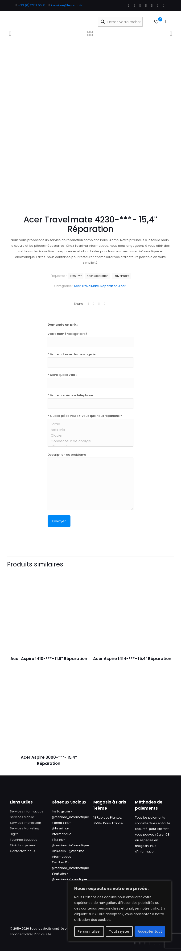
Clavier (88, 435)
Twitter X (59, 862)
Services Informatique (27, 811)
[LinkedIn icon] (146, 5)
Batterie (88, 430)
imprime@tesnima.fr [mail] (66, 5)
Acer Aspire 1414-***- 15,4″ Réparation (132, 658)
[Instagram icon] (158, 5)
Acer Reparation (97, 276)
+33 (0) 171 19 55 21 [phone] (31, 5)
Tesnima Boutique (23, 839)
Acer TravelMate (86, 286)
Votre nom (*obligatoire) (90, 339)
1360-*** (76, 276)
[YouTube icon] (140, 5)
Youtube (59, 873)
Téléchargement (23, 845)
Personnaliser (89, 931)
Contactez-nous (22, 851)
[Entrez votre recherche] (120, 22)
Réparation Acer (113, 286)
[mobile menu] (166, 22)
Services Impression (25, 822)
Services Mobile (22, 817)
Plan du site (42, 934)
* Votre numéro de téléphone (90, 401)
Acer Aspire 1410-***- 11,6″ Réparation (48, 658)
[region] (120, 911)
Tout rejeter (119, 931)
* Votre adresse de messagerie (90, 360)
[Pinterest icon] (152, 5)
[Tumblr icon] (163, 5)
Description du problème (90, 481)
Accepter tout (150, 931)
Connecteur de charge (88, 441)
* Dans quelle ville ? (90, 380)
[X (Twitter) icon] (134, 5)
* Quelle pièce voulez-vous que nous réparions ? (90, 430)
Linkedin (59, 851)
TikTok (57, 839)
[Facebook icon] (128, 5)
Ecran (88, 424)
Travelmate (121, 276)
